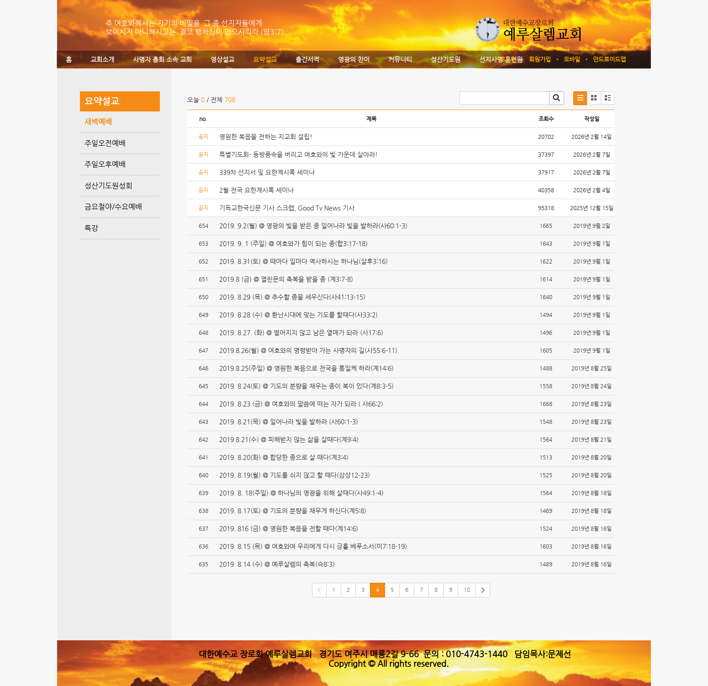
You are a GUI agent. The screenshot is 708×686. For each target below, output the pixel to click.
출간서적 (307, 59)
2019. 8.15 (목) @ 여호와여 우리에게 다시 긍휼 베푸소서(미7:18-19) (313, 546)
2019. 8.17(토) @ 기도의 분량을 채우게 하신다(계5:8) (292, 510)
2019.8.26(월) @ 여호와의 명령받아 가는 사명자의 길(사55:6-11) (308, 350)
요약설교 (265, 59)
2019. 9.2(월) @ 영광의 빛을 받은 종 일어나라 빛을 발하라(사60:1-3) (313, 225)
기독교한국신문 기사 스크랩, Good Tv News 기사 (286, 207)
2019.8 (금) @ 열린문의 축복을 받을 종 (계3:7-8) (286, 279)
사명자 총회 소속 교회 (162, 59)
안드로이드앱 (609, 59)
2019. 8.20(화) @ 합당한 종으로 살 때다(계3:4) (284, 457)
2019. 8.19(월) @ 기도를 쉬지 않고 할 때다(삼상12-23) (294, 475)
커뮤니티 (400, 59)
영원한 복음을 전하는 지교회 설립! (265, 136)
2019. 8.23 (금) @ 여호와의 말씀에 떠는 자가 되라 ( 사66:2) (301, 403)
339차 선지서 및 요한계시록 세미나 (267, 172)
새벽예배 (98, 121)
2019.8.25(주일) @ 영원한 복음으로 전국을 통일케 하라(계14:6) (306, 368)
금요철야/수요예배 (113, 206)
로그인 (508, 59)
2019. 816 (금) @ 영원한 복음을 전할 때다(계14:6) (288, 528)
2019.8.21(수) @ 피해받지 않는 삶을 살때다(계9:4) (289, 439)
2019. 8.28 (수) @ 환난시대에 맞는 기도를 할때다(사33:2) (298, 314)
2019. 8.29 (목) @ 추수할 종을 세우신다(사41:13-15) (292, 297)
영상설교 (222, 59)
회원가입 (540, 59)
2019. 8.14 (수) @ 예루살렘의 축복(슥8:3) (277, 564)
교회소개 (102, 59)
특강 (91, 228)
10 (467, 589)
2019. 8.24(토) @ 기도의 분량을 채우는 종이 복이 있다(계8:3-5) (306, 386)
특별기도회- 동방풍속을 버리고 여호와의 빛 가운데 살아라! (298, 154)
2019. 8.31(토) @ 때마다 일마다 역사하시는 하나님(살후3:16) (303, 261)
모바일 (572, 59)
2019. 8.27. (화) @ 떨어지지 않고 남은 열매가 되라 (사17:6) (301, 332)
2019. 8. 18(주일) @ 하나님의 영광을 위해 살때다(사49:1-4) (301, 492)
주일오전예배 (105, 143)
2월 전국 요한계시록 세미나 (256, 190)
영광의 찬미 (354, 59)
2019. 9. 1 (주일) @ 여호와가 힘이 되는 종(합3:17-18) (293, 243)
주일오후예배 (105, 164)
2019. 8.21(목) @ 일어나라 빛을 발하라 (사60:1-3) (288, 421)
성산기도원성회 (108, 185)
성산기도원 (445, 59)
